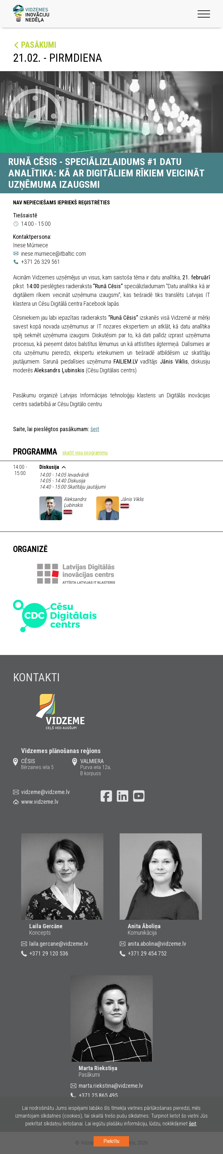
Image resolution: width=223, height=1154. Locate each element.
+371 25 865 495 (98, 1095)
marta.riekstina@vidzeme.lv (111, 1085)
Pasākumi (38, 45)
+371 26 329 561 (40, 261)
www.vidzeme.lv (40, 801)
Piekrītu (111, 1141)
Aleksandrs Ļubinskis (75, 502)
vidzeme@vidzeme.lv (45, 792)
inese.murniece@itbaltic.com (53, 253)
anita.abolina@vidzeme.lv (157, 943)
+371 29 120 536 (48, 953)
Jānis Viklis (132, 499)
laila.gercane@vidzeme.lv (58, 943)
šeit (94, 429)
